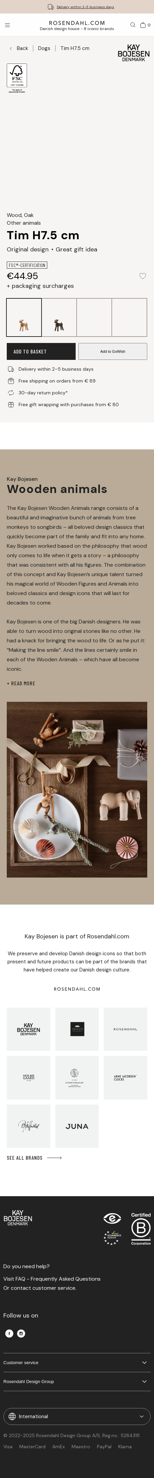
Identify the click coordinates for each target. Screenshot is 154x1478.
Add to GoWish (112, 351)
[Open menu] (7, 25)
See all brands (35, 1158)
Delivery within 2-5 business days (85, 7)
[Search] (133, 25)
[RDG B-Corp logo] (141, 1230)
